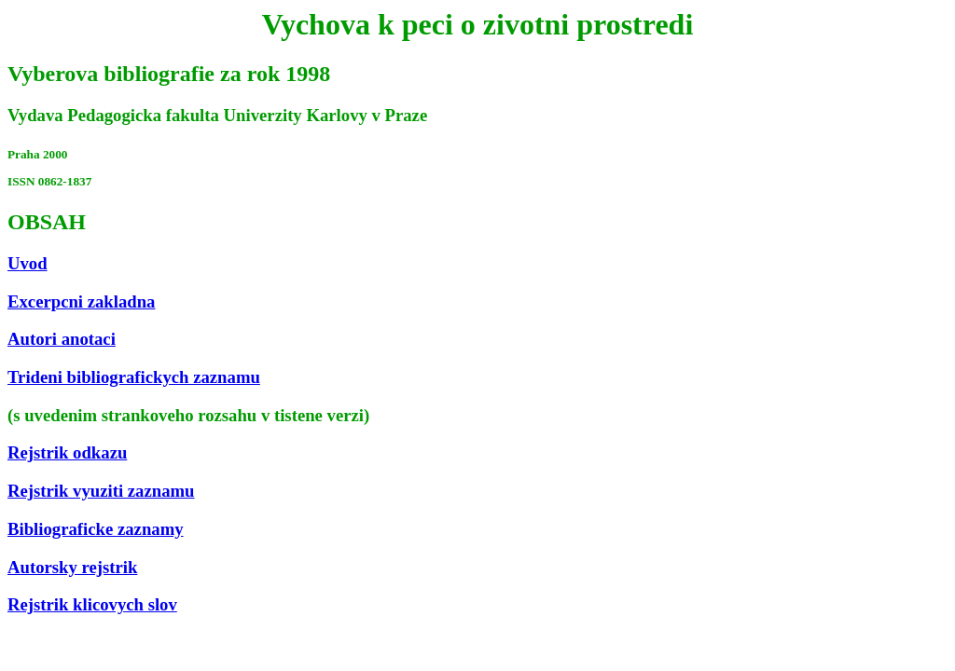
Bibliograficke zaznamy (95, 529)
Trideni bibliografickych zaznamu (133, 377)
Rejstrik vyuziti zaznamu (101, 490)
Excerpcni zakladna (81, 301)
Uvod (27, 263)
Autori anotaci (61, 339)
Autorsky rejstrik (72, 567)
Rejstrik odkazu (67, 452)
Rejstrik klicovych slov (92, 604)
